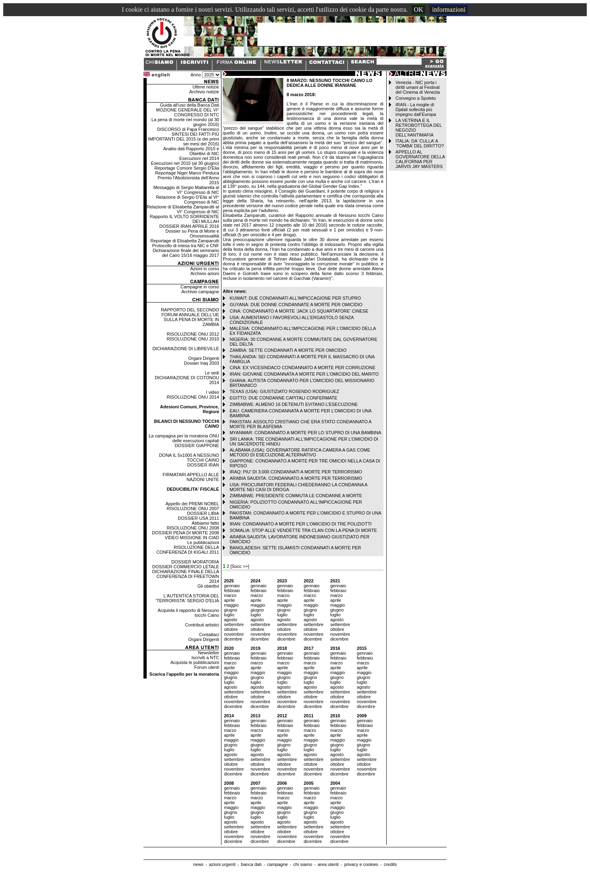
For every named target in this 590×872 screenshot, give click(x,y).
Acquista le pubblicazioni (195, 662)
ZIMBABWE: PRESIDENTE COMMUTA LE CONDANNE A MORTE (296, 495)
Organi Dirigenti (203, 358)
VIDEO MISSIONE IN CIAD (192, 537)
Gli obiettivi (208, 586)
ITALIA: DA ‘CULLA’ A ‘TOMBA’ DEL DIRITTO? (420, 143)
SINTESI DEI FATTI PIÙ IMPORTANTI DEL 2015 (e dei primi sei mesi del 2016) (183, 139)
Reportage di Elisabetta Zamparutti (184, 240)
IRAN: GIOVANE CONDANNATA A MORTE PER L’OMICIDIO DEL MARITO (304, 374)
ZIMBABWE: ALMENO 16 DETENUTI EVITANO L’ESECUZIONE (294, 404)
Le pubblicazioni (203, 542)
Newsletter (208, 652)
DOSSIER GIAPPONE (197, 445)
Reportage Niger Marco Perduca (187, 172)
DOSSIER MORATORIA (195, 561)
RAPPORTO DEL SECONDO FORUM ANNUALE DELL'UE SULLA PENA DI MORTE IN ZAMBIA (190, 317)
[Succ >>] (239, 566)
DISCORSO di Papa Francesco (188, 129)
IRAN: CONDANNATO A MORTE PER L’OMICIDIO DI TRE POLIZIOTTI (300, 523)
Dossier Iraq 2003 (201, 363)
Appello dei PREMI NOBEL (192, 503)
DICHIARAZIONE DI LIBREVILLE (185, 348)
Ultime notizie (205, 86)
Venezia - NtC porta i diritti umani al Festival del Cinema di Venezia (418, 87)
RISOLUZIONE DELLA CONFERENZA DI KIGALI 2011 (187, 550)
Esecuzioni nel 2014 (199, 158)
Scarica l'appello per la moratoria (184, 674)
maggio (231, 605)
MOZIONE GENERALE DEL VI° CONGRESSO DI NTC (187, 112)
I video (212, 392)
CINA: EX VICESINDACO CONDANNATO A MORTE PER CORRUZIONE (302, 367)
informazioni (449, 9)
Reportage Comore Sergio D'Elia (186, 168)
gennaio (232, 585)
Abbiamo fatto (205, 523)
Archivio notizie (204, 91)
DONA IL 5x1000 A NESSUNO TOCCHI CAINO (189, 457)
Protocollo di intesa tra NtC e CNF (185, 245)
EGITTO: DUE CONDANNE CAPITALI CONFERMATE (283, 397)
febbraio (232, 590)
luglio (229, 614)
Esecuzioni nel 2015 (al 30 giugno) (185, 163)
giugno (230, 609)
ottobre (231, 629)
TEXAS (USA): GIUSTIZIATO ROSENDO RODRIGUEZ (284, 391)
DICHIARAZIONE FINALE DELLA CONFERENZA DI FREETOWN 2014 (185, 576)
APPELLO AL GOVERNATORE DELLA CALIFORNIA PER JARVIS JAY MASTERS (420, 159)
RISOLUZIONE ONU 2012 (193, 334)
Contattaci (209, 634)
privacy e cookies (361, 864)
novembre (234, 634)
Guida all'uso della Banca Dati (189, 105)
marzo (230, 595)
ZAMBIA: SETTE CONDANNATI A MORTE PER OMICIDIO (288, 350)
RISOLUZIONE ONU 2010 (193, 338)
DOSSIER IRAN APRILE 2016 (189, 226)
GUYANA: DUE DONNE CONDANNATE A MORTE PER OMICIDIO (296, 304)
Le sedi (212, 372)
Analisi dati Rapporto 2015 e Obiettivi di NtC (191, 151)
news (198, 864)
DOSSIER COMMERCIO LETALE (185, 566)
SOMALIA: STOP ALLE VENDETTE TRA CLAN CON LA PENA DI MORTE (303, 530)
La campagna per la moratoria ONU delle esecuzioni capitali (184, 438)
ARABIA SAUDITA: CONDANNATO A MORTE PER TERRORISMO (296, 478)
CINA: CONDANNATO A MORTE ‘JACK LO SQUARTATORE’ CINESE (299, 311)
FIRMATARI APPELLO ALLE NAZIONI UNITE (191, 477)
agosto (230, 619)
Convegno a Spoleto (416, 98)
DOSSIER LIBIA (203, 513)
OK (418, 9)
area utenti (328, 864)
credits (390, 864)
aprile (229, 600)
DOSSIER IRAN (203, 464)
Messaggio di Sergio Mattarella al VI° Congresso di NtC (186, 190)
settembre (234, 624)
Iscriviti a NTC (205, 657)
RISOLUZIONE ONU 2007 (193, 508)
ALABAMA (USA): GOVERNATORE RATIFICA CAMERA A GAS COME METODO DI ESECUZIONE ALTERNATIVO (300, 452)
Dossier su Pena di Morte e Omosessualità (192, 233)
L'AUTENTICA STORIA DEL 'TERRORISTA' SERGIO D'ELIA (187, 598)
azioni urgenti (222, 864)
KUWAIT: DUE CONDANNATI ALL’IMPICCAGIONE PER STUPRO (295, 298)
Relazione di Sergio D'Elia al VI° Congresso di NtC (187, 199)
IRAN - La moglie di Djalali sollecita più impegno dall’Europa (416, 109)
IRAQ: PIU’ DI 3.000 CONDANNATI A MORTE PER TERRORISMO (296, 471)
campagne (277, 864)
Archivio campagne (200, 291)
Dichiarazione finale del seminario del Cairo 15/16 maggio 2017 (186, 253)
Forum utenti (206, 667)
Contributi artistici (202, 624)
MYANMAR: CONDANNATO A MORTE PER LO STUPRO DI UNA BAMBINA (305, 432)
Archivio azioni (204, 273)
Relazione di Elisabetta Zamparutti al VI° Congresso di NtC (183, 209)
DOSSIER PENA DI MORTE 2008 (185, 532)
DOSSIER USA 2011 (198, 518)
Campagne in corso (200, 286)
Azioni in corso (204, 268)
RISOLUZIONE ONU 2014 (193, 397)
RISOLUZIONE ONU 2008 (193, 527)
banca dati (251, 864)
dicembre (233, 639)
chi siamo (302, 864)
